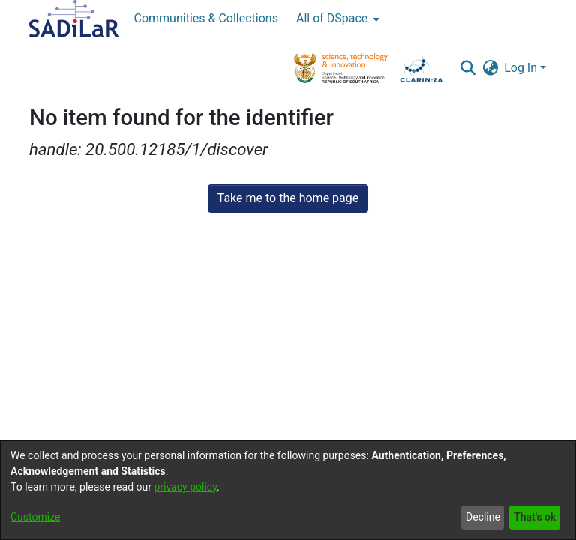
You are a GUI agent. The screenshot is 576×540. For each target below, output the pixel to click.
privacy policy (185, 487)
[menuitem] (336, 18)
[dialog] (288, 490)
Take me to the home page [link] (288, 198)
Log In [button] (522, 68)
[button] (467, 68)
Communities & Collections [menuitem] (206, 18)
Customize (35, 517)
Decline (483, 517)
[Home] (74, 18)
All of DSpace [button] (332, 18)
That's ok (535, 517)
